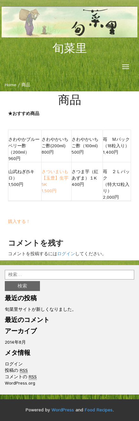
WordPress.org (20, 383)
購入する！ (19, 221)
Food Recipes (98, 410)
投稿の (16, 370)
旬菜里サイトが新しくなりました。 (40, 309)
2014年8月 (15, 342)
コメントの (21, 377)
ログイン (66, 254)
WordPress (62, 410)
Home (10, 85)
